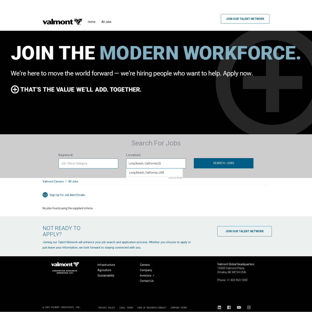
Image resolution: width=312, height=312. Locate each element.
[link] (156, 183)
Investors (147, 275)
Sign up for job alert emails (64, 195)
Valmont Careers (53, 181)
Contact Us (147, 280)
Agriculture (104, 270)
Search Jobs (223, 163)
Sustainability (106, 275)
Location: (134, 155)
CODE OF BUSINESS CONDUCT (152, 307)
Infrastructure (106, 264)
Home (92, 21)
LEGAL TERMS (126, 307)
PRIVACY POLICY (106, 307)
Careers (145, 264)
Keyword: (66, 155)
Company (146, 270)
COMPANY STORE (179, 307)
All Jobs (106, 21)
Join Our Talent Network (245, 18)
